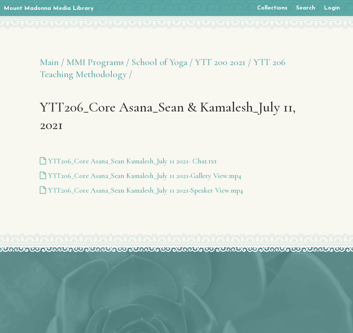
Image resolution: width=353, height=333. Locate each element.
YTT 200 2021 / (223, 62)
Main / (52, 62)
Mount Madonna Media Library (49, 8)
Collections (272, 8)
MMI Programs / (97, 62)
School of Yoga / (162, 62)
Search (305, 8)
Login (332, 8)
